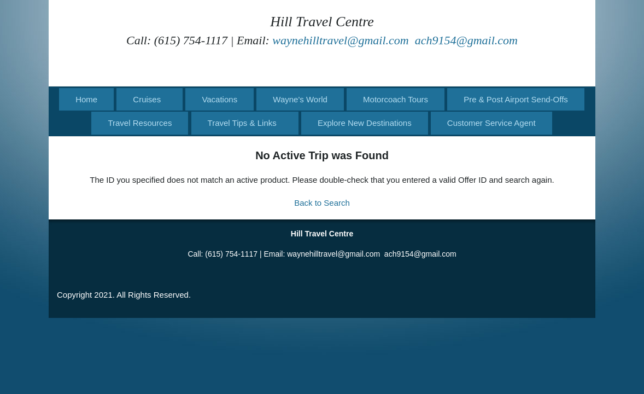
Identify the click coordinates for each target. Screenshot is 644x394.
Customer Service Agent (491, 123)
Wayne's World (300, 99)
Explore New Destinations (365, 123)
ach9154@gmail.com (466, 40)
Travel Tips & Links (242, 123)
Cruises (147, 99)
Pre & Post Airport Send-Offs (516, 99)
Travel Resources (140, 123)
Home (86, 99)
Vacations (219, 99)
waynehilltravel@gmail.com (340, 40)
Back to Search (322, 202)
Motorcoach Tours (395, 99)
